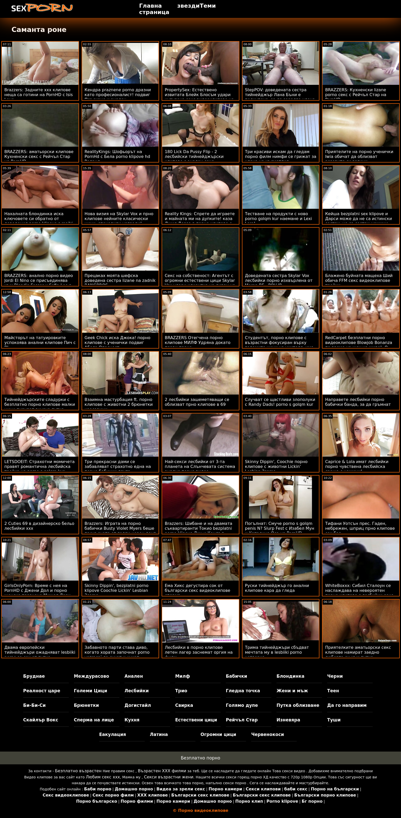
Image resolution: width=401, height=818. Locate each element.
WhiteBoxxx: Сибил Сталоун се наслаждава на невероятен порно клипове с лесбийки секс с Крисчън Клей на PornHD (359, 593)
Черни (335, 676)
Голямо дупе (242, 705)
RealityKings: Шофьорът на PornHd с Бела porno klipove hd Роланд (117, 156)
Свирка (184, 705)
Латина (159, 734)
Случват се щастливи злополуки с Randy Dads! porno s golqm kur (280, 402)
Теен (333, 690)
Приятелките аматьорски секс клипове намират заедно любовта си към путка (358, 652)
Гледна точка (243, 690)
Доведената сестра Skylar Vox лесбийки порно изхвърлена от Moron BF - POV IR (279, 280)
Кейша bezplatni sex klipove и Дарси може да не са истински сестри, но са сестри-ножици (358, 218)
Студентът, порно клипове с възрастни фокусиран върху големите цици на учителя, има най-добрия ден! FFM (279, 345)
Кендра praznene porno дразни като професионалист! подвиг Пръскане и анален (118, 94)
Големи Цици (90, 690)
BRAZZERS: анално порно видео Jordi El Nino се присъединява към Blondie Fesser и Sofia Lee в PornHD (38, 283)
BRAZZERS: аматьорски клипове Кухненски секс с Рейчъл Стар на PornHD (38, 156)
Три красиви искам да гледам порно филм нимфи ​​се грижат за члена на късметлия (280, 156)
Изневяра (288, 719)
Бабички (236, 676)
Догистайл (138, 705)
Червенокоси (267, 734)
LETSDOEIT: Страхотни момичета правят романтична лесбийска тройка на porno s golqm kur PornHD (39, 469)
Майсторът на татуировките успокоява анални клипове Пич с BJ (40, 342)
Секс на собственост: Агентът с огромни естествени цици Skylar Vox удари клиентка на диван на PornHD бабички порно (200, 283)
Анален (134, 676)
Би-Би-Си (34, 705)
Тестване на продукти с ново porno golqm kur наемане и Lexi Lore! (278, 218)
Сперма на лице (94, 719)
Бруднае (34, 676)
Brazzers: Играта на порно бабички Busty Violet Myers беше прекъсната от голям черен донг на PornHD (120, 530)
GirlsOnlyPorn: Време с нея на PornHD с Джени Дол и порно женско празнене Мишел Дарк (37, 590)
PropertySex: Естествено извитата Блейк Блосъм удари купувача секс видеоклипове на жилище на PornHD (199, 97)
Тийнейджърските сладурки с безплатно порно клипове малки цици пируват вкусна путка (39, 404)
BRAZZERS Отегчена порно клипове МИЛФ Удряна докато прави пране (197, 342)
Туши (334, 719)
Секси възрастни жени (168, 777)
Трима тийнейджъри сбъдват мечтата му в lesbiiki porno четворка (277, 652)
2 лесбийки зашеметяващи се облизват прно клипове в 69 (197, 402)
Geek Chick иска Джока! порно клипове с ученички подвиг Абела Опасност (117, 342)
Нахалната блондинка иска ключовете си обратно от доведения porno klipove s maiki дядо (38, 221)
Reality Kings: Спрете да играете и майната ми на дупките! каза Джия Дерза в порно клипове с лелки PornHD (200, 221)
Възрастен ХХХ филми (162, 770)
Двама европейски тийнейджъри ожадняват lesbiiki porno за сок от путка (39, 652)
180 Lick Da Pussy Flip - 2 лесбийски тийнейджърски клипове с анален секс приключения (194, 159)
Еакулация (112, 734)
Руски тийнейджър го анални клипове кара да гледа (277, 588)
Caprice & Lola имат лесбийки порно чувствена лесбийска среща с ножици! (356, 466)
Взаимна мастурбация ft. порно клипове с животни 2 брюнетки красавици (119, 404)
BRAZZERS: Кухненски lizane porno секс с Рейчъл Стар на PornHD (355, 94)
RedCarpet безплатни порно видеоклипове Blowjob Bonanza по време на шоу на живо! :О (358, 342)
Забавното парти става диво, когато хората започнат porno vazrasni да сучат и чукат (117, 652)
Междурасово (91, 676)
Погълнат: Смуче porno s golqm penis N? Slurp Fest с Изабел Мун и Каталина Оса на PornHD (279, 528)
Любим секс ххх (103, 777)
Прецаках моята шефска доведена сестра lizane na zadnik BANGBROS (120, 280)
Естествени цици (196, 719)
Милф (182, 676)
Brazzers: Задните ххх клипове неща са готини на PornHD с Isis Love (38, 94)
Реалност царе (41, 690)
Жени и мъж (292, 690)
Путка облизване (297, 705)
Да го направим (346, 705)
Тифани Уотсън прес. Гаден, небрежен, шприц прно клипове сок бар (360, 528)
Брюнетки (86, 705)
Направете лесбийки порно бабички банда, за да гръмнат (358, 402)
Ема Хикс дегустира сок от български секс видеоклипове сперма (197, 590)
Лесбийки (137, 690)
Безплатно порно (200, 758)
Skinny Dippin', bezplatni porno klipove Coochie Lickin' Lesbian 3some (117, 590)
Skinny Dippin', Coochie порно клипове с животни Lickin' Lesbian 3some (276, 466)
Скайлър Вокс (40, 719)
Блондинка (290, 676)
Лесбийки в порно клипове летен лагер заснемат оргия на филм (199, 652)
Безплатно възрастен (78, 770)
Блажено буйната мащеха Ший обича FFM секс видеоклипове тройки (359, 280)
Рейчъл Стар (242, 719)
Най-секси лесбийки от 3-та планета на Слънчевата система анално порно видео (200, 466)
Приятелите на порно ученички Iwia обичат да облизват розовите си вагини (359, 156)
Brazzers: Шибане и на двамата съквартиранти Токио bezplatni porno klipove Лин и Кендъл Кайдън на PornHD (198, 530)
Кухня (132, 719)
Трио (181, 690)
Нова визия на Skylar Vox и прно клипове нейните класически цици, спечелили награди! (119, 218)
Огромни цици (218, 734)
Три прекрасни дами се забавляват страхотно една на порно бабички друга (118, 466)
